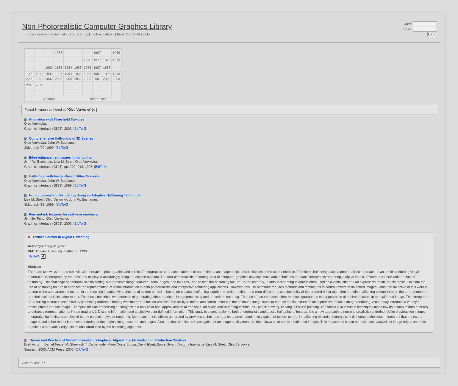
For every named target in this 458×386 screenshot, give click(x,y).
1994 (68, 74)
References (97, 99)
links (64, 34)
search (42, 34)
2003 (58, 79)
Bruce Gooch (166, 344)
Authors (49, 99)
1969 (116, 52)
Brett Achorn (33, 344)
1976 (87, 60)
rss (86, 34)
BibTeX (79, 128)
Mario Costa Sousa (121, 344)
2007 (97, 79)
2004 (68, 79)
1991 (39, 74)
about (54, 34)
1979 (116, 60)
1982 (49, 67)
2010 (29, 85)
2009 (116, 79)
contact (75, 34)
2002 (49, 79)
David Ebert (146, 344)
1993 (58, 74)
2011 (39, 85)
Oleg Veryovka (35, 123)
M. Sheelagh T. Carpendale (85, 344)
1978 (106, 60)
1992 (49, 74)
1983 (58, 67)
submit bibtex (102, 34)
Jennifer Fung (34, 218)
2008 (106, 79)
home (30, 34)
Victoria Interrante (191, 344)
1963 (58, 52)
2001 (39, 79)
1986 (87, 67)
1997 (97, 74)
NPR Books (142, 34)
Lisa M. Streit (63, 161)
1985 (78, 67)
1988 (106, 67)
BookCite (123, 34)
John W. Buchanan (62, 142)
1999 (116, 74)
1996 (87, 74)
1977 (97, 60)
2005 (78, 79)
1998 (106, 74)
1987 (97, 67)
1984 (68, 67)
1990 (29, 74)
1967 (97, 52)
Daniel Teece (53, 344)
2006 (87, 79)
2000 (29, 79)
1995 (78, 74)
